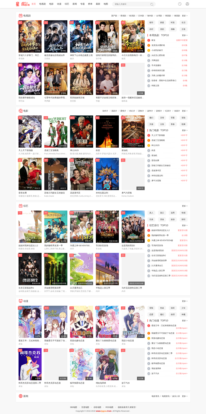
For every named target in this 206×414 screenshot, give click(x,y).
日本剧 (141, 16)
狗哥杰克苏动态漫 (52, 383)
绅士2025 (74, 150)
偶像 (173, 29)
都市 (151, 23)
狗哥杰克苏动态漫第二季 (30, 383)
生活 (183, 23)
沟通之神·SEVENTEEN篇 (81, 245)
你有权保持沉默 (158, 70)
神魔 (183, 314)
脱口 (162, 213)
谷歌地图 (97, 407)
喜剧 (162, 29)
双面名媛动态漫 (77, 341)
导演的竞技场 (102, 245)
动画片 (177, 111)
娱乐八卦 (176, 396)
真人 (151, 213)
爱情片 (123, 111)
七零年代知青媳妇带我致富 (56, 98)
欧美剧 (132, 16)
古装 (183, 29)
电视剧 (42, 4)
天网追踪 (155, 60)
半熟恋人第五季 (103, 288)
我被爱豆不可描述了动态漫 (56, 341)
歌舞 (183, 124)
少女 (183, 308)
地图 (106, 4)
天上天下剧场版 (26, 150)
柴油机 (125, 150)
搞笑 (173, 308)
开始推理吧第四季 (52, 288)
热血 (162, 308)
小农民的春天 (157, 50)
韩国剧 (168, 16)
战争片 (150, 111)
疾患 (98, 150)
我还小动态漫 (128, 341)
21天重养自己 (76, 288)
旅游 (173, 219)
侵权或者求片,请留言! (127, 407)
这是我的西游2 (128, 245)
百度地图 (85, 407)
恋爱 (151, 314)
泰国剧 (177, 16)
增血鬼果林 (101, 383)
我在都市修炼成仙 (27, 98)
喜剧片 (114, 111)
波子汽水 (126, 383)
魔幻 (151, 118)
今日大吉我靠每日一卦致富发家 (136, 55)
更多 (185, 16)
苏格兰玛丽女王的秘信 (54, 193)
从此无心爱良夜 (158, 55)
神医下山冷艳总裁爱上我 (81, 55)
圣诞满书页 (75, 193)
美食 (162, 219)
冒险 (183, 118)
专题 (82, 4)
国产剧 (114, 16)
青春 (173, 124)
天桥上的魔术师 (158, 75)
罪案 (173, 118)
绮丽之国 (155, 85)
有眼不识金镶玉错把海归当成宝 (110, 98)
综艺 (67, 4)
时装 (173, 23)
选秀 (173, 213)
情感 (183, 213)
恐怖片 (141, 111)
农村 (151, 29)
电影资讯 (155, 396)
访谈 (151, 219)
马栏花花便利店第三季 (132, 288)
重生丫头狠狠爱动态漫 (106, 341)
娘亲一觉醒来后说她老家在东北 (136, 98)
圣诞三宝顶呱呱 (51, 150)
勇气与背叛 (127, 193)
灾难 (151, 124)
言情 (162, 118)
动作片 (105, 111)
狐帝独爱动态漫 (77, 383)
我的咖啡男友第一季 (53, 245)
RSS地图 (109, 407)
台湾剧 (159, 16)
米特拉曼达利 (102, 193)
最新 (98, 4)
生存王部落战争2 (26, 288)
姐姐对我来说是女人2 (28, 245)
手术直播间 (156, 65)
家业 (153, 40)
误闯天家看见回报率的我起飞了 (110, 55)
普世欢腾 (23, 193)
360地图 (73, 407)
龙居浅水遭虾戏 (158, 45)
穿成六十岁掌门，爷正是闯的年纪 (34, 55)
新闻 (75, 4)
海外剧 (150, 16)
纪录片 (168, 111)
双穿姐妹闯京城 (77, 98)
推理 (173, 314)
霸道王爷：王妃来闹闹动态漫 (32, 341)
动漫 (59, 4)
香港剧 (123, 16)
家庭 (162, 23)
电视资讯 (166, 396)
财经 (183, 219)
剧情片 (159, 111)
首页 (33, 4)
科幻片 (132, 111)
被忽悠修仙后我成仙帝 (54, 55)
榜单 (90, 4)
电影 (51, 4)
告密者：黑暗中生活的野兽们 (163, 80)
